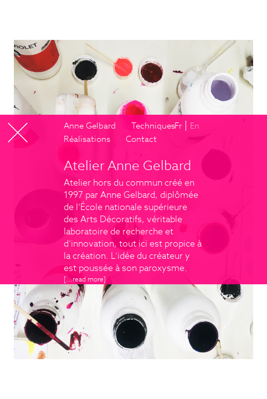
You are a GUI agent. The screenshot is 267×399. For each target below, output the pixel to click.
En (194, 125)
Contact (141, 139)
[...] (85, 279)
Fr (178, 125)
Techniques (153, 125)
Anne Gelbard (90, 125)
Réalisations (87, 139)
